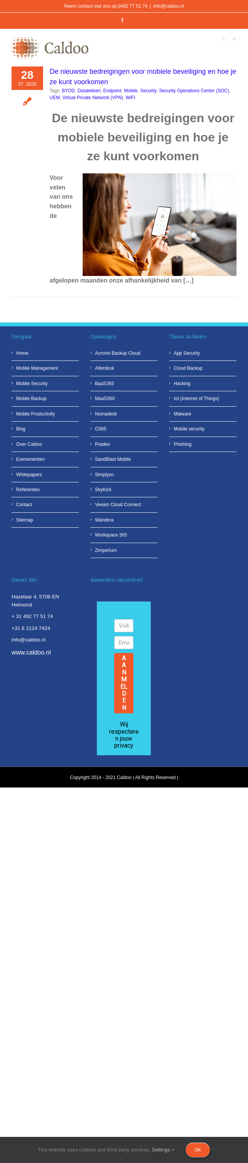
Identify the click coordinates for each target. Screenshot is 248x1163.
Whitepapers (29, 474)
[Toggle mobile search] (223, 40)
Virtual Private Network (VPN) (92, 97)
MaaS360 (105, 398)
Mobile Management (37, 368)
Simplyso (104, 474)
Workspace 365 (111, 535)
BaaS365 (104, 383)
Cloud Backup (188, 368)
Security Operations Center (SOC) (194, 90)
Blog (20, 429)
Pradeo (102, 444)
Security (148, 90)
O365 (100, 429)
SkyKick (103, 489)
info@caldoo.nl (168, 6)
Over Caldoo (29, 444)
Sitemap (24, 520)
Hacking (182, 383)
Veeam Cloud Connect (118, 504)
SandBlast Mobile (113, 459)
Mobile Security (32, 383)
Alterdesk (104, 368)
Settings (163, 1150)
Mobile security (189, 429)
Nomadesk (106, 414)
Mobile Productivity (35, 414)
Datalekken (89, 90)
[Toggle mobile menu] (234, 40)
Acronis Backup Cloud (117, 353)
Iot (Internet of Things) (196, 398)
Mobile (130, 90)
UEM (55, 97)
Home (22, 353)
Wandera (104, 520)
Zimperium (106, 550)
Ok (198, 1149)
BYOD (68, 90)
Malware (182, 414)
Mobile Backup (31, 398)
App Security (187, 353)
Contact (24, 504)
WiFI (130, 97)
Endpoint (112, 90)
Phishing (182, 444)
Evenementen (30, 459)
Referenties (28, 489)
